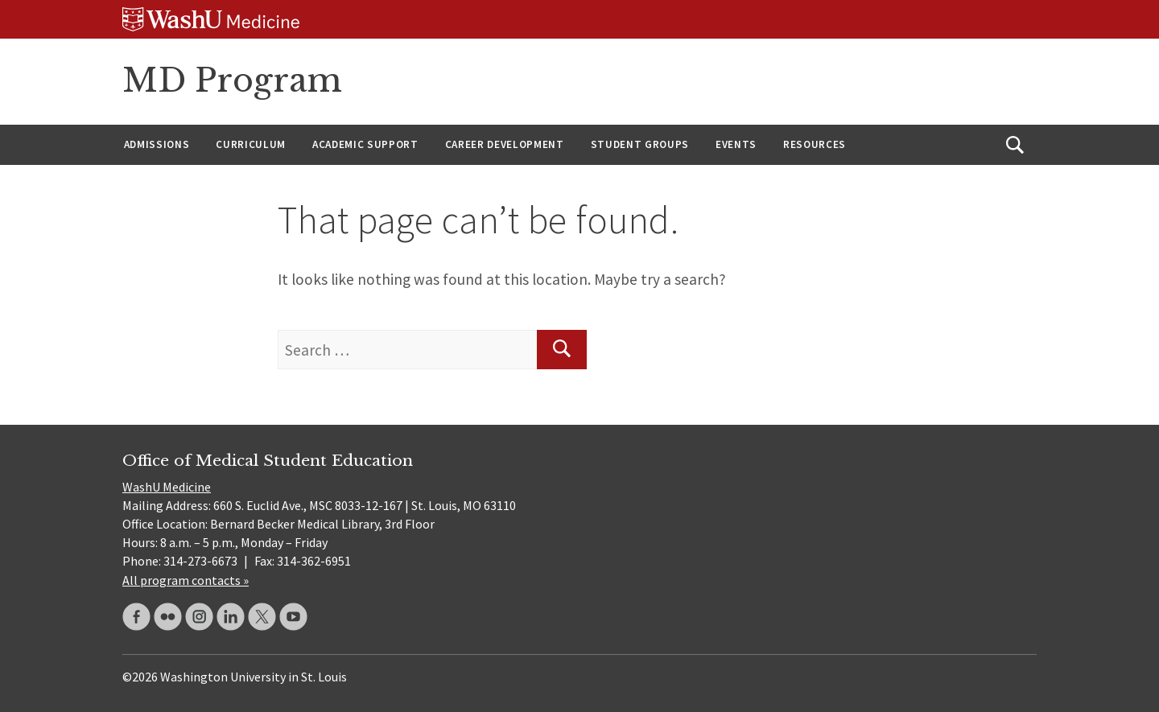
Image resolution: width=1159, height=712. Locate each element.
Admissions (157, 144)
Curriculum (251, 144)
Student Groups (640, 144)
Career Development (504, 144)
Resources (814, 144)
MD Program (232, 80)
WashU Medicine (166, 487)
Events (736, 144)
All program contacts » (185, 580)
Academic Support (365, 144)
